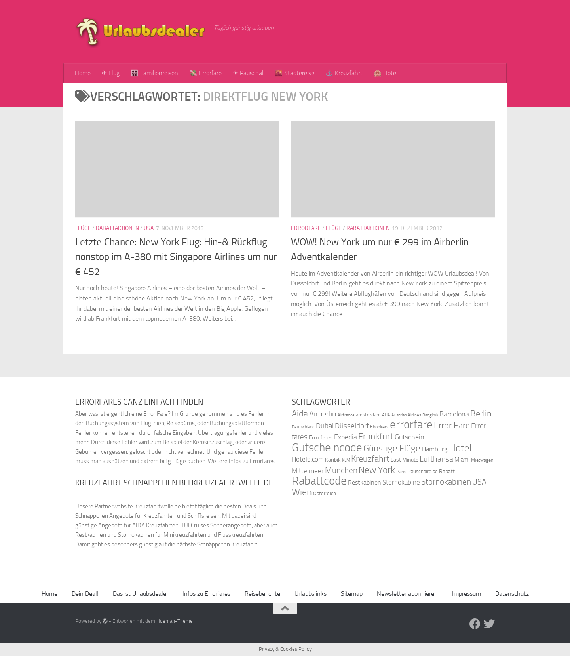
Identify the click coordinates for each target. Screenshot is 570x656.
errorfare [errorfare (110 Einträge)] (411, 425)
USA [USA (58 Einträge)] (479, 482)
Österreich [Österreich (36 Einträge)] (324, 493)
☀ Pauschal (248, 73)
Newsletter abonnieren (407, 593)
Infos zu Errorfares (206, 593)
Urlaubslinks (310, 593)
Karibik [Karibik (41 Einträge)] (333, 459)
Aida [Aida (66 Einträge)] (300, 414)
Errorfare (306, 228)
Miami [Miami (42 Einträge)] (462, 459)
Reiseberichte (262, 593)
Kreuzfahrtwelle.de (157, 506)
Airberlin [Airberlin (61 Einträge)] (322, 413)
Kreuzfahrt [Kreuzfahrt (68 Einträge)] (370, 458)
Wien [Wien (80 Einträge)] (302, 492)
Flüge (83, 228)
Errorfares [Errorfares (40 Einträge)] (321, 437)
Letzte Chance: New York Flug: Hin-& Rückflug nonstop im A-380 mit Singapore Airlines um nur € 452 (176, 257)
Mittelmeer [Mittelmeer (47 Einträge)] (308, 471)
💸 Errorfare (205, 73)
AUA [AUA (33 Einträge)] (386, 415)
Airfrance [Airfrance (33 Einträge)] (346, 415)
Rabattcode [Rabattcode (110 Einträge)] (319, 481)
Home (83, 73)
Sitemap (352, 593)
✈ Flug (111, 73)
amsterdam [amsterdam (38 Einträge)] (368, 415)
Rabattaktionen (117, 228)
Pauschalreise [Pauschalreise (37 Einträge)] (423, 471)
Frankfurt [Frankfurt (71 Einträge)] (375, 436)
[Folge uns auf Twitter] (489, 623)
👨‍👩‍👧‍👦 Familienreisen (154, 73)
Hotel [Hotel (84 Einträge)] (460, 448)
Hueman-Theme (174, 621)
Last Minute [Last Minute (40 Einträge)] (404, 459)
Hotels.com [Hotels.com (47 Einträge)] (308, 459)
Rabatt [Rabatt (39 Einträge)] (447, 471)
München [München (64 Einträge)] (341, 470)
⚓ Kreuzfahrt (344, 73)
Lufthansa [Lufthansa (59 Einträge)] (436, 459)
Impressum (466, 593)
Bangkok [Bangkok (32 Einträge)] (430, 415)
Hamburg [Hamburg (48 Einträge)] (435, 449)
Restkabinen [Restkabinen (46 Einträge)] (364, 482)
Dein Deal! (85, 593)
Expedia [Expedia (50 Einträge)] (345, 437)
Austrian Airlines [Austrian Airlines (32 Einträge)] (406, 415)
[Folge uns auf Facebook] (475, 623)
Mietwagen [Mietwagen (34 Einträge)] (482, 460)
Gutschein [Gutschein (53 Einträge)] (409, 437)
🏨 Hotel (386, 73)
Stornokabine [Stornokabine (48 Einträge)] (401, 482)
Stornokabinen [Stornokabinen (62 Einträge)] (446, 482)
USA (149, 228)
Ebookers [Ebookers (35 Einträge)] (379, 427)
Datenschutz (512, 593)
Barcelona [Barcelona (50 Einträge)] (454, 414)
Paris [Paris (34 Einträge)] (401, 471)
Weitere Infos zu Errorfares (241, 461)
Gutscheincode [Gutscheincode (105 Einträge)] (327, 447)
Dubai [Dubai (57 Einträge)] (325, 425)
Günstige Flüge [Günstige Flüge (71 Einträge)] (391, 448)
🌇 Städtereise (294, 73)
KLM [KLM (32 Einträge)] (346, 460)
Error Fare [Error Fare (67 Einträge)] (452, 425)
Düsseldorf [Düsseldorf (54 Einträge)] (352, 426)
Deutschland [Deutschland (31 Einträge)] (303, 427)
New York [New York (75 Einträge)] (377, 469)
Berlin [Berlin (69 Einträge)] (481, 413)
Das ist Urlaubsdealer (140, 593)
